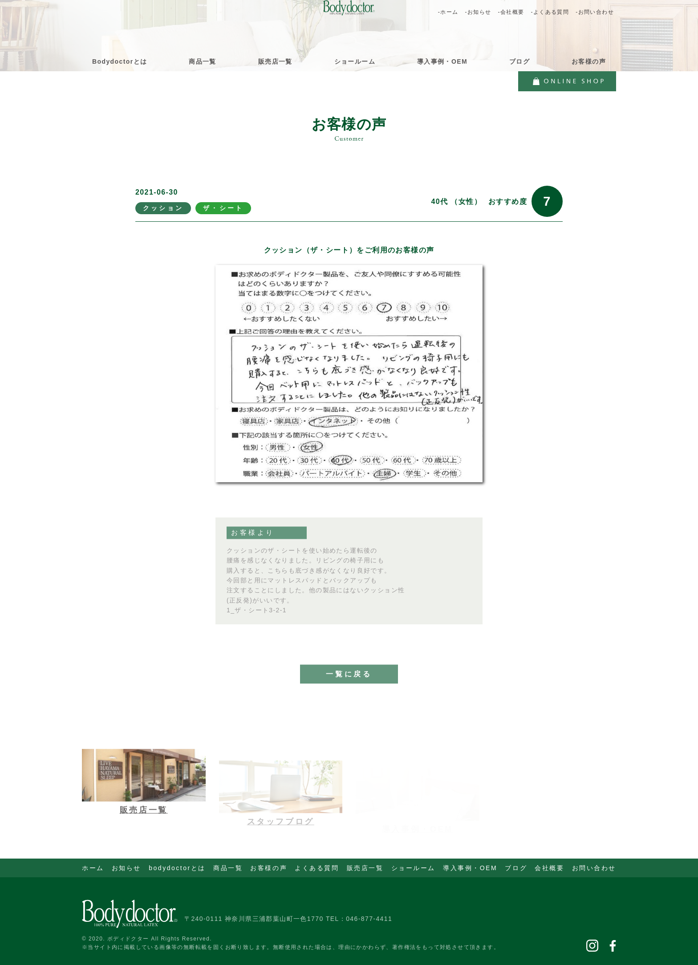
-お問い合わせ (595, 12)
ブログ (519, 61)
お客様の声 (589, 61)
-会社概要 (511, 12)
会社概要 (549, 867)
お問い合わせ (594, 867)
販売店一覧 (275, 61)
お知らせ (126, 867)
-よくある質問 (550, 12)
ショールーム (354, 61)
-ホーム (448, 12)
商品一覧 (202, 61)
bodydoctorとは (177, 867)
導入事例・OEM (442, 61)
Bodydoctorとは (119, 61)
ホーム (93, 867)
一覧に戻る (349, 685)
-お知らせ (478, 12)
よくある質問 (317, 867)
